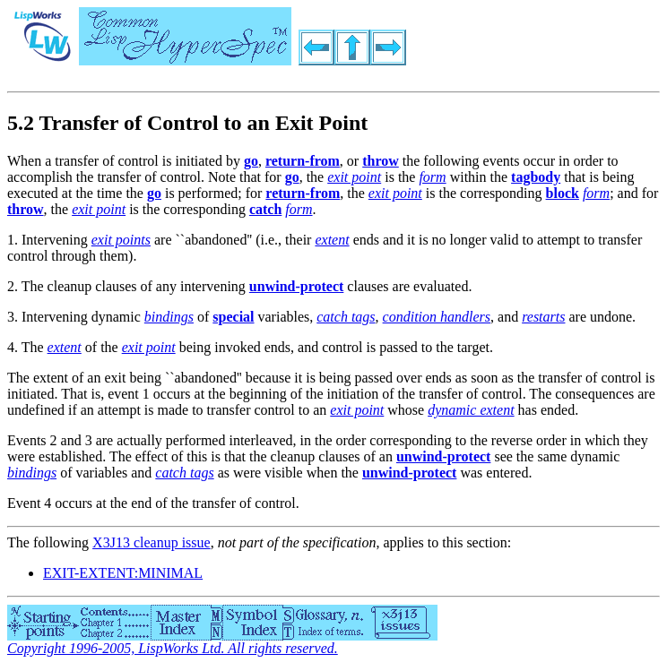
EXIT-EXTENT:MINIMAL (123, 573)
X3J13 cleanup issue (151, 542)
